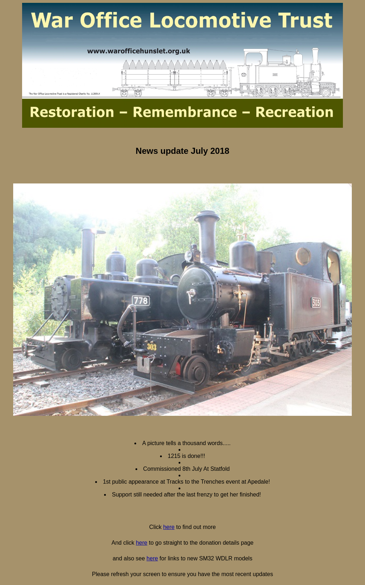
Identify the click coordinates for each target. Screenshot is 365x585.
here (169, 527)
